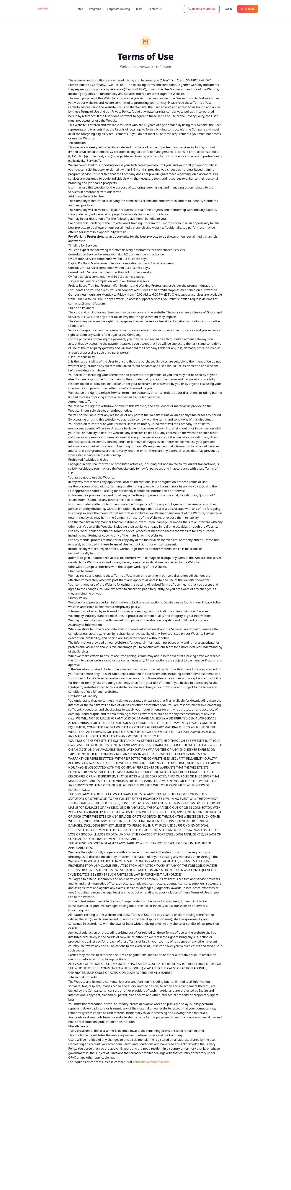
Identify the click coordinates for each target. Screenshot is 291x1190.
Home (79, 9)
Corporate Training (118, 9)
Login (228, 9)
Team (139, 9)
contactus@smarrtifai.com (151, 1062)
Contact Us (154, 9)
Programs (95, 9)
